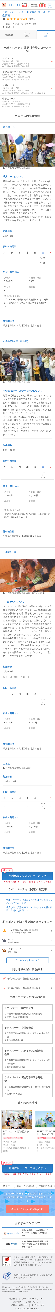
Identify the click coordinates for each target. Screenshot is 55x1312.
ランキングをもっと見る (27, 960)
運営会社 (13, 1298)
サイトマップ (38, 1305)
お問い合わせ (32, 1301)
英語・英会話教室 (25, 1185)
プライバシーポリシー (32, 1298)
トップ (7, 1185)
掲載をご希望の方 (19, 1305)
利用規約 (17, 1301)
